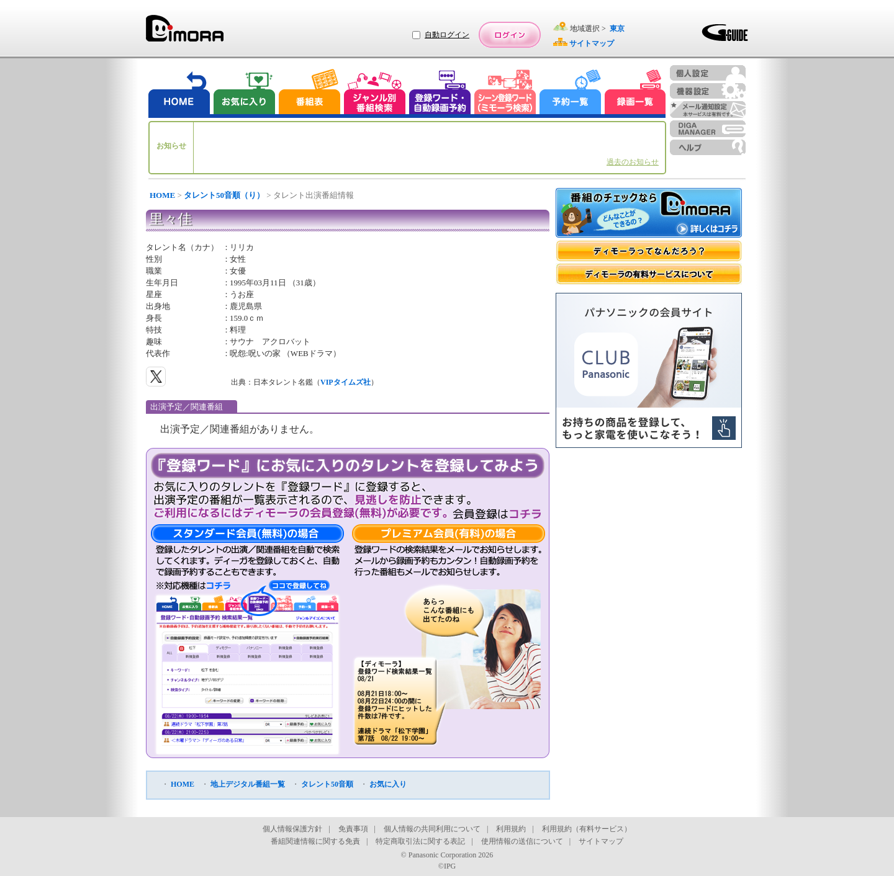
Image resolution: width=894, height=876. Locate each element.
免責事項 (353, 829)
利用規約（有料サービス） (586, 829)
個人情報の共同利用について (432, 829)
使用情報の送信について (522, 841)
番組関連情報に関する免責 (315, 841)
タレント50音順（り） (224, 195)
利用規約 (511, 829)
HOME (162, 195)
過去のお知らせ (633, 162)
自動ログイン (447, 34)
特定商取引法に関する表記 (420, 841)
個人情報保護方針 (292, 829)
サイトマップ (601, 841)
